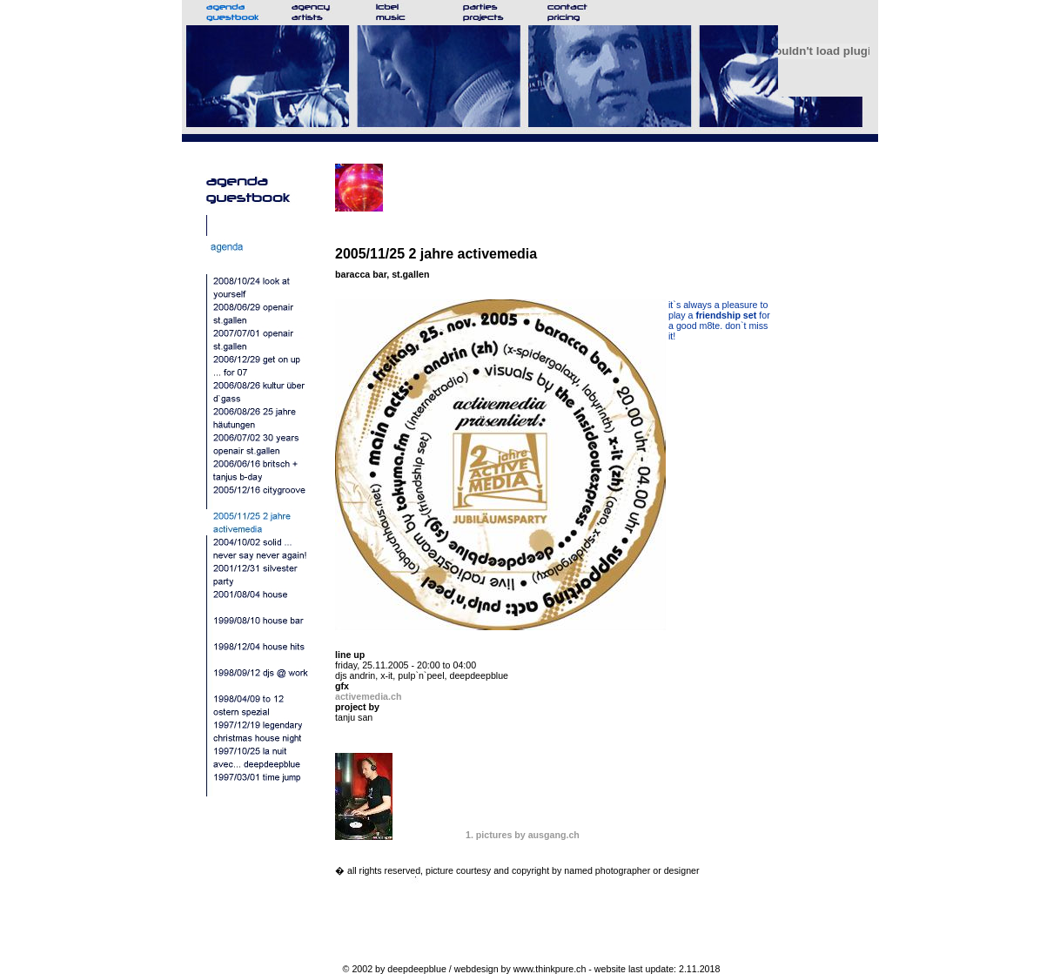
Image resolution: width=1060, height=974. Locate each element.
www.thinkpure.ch (550, 969)
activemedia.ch (368, 696)
